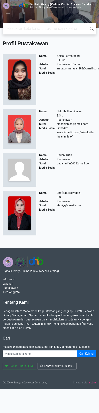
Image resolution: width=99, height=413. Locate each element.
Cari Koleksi (86, 353)
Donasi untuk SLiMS (20, 366)
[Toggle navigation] (8, 13)
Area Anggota (11, 292)
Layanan (8, 283)
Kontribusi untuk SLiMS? (57, 366)
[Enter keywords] (40, 353)
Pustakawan (10, 288)
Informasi (9, 279)
